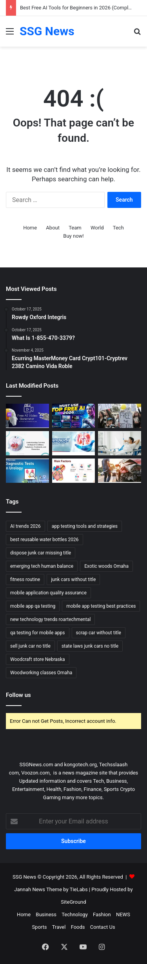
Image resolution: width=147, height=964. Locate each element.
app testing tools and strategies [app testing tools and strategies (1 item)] (85, 526)
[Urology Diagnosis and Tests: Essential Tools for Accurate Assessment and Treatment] (27, 471)
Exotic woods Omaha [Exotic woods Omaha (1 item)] (106, 566)
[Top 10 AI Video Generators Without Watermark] (27, 416)
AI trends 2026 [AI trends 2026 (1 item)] (25, 526)
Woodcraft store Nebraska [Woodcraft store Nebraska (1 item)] (37, 659)
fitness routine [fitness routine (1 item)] (25, 579)
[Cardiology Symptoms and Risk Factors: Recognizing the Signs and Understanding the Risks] (73, 471)
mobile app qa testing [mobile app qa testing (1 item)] (32, 606)
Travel (59, 927)
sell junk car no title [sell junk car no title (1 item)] (30, 646)
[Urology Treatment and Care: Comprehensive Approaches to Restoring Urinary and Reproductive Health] (73, 443)
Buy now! (73, 236)
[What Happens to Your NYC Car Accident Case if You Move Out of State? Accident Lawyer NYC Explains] (119, 471)
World (97, 228)
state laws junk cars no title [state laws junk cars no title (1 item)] (90, 646)
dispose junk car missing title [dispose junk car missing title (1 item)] (40, 553)
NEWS (123, 914)
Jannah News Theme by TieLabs (50, 889)
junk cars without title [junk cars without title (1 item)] (73, 579)
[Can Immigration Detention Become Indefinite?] (119, 416)
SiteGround (73, 902)
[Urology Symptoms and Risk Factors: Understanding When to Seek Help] (27, 443)
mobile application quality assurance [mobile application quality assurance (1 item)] (48, 593)
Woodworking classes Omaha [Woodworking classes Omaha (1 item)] (41, 672)
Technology (75, 914)
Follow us (18, 695)
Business (46, 914)
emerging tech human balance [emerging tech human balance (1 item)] (41, 566)
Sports (39, 927)
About (53, 228)
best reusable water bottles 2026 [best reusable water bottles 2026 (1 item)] (44, 539)
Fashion (102, 914)
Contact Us (102, 927)
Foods (78, 927)
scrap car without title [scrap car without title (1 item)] (98, 632)
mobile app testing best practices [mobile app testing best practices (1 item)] (101, 606)
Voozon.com (35, 773)
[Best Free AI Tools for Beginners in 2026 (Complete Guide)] (73, 416)
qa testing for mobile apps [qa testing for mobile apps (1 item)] (37, 632)
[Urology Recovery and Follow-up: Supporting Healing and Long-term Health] (119, 443)
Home (30, 228)
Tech (118, 228)
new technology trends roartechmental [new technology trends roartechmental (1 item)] (50, 619)
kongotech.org (80, 764)
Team (75, 228)
